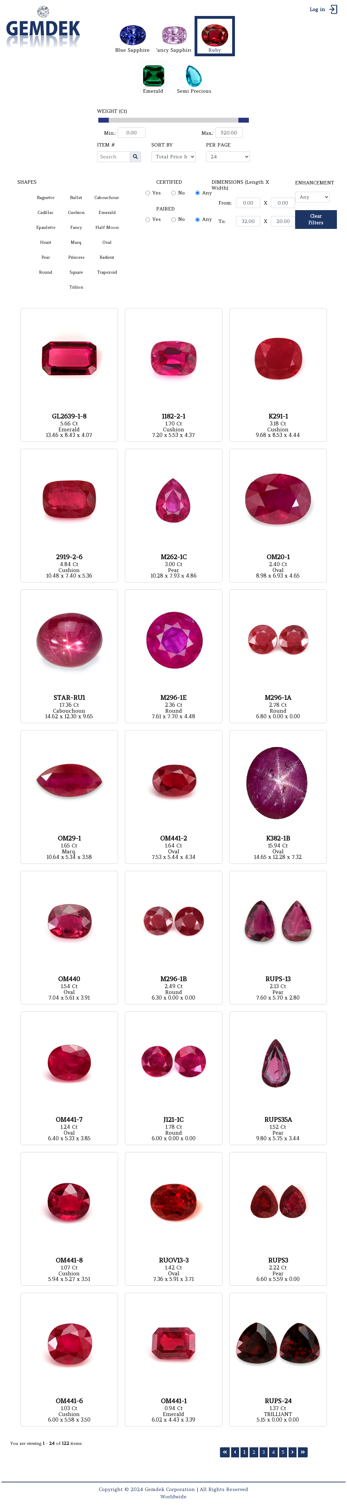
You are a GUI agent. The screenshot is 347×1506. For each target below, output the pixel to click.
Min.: (110, 133)
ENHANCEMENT (314, 183)
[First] (225, 1452)
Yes (156, 193)
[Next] (293, 1452)
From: (225, 203)
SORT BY (162, 145)
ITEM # (106, 145)
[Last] (303, 1452)
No (181, 193)
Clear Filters (315, 219)
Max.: (207, 133)
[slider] (103, 120)
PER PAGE (218, 145)
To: (222, 221)
